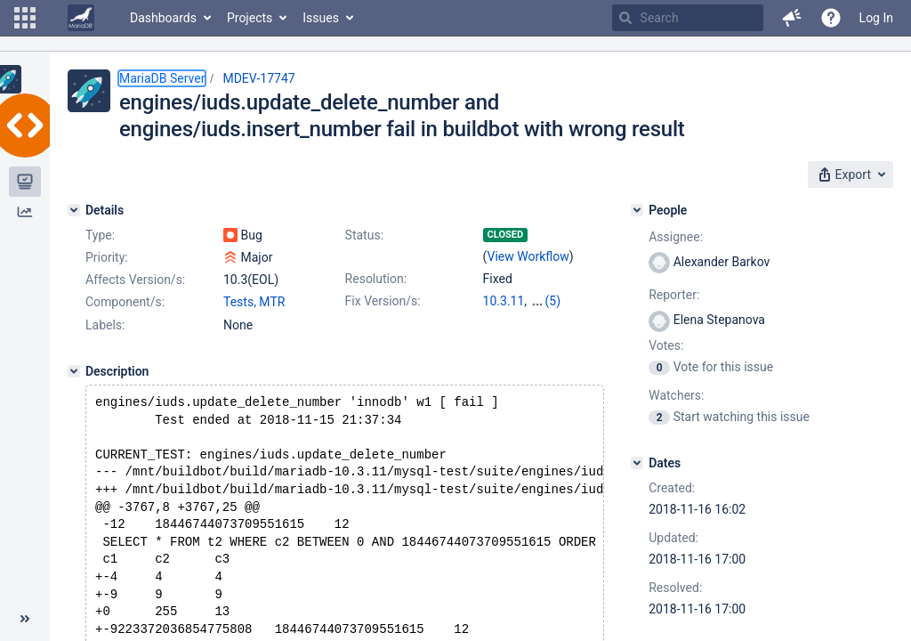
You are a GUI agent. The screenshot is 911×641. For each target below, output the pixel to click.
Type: (100, 235)
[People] (637, 210)
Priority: (106, 257)
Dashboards (163, 18)
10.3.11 (504, 301)
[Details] (74, 210)
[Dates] (637, 463)
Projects (249, 18)
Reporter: (674, 295)
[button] (25, 18)
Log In (876, 18)
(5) (553, 301)
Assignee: (676, 237)
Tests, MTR (254, 302)
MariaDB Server (162, 78)
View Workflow (528, 256)
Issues (320, 18)
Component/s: (125, 302)
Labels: (105, 325)
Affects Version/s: (135, 279)
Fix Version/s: (383, 301)
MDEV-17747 (258, 78)
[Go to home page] (81, 18)
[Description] (74, 371)
